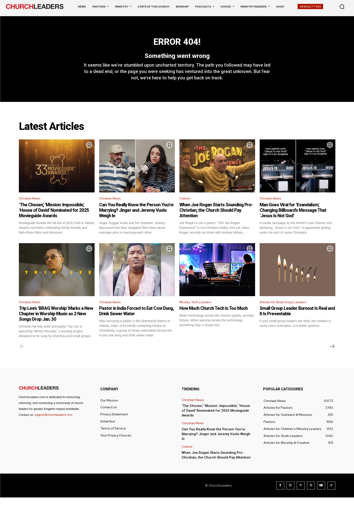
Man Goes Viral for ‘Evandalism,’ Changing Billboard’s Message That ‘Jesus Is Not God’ (293, 218)
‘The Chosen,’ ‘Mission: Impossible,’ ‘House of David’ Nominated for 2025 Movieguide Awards (54, 218)
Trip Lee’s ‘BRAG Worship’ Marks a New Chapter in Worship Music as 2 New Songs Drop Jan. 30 (56, 323)
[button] (342, 6)
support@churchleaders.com (53, 424)
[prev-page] (22, 356)
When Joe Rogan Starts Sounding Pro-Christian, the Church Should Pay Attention (216, 218)
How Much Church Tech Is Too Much (213, 317)
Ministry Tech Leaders (197, 311)
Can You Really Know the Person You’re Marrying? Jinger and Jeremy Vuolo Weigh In (136, 218)
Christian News (31, 206)
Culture (185, 206)
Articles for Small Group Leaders (286, 311)
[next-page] (331, 356)
